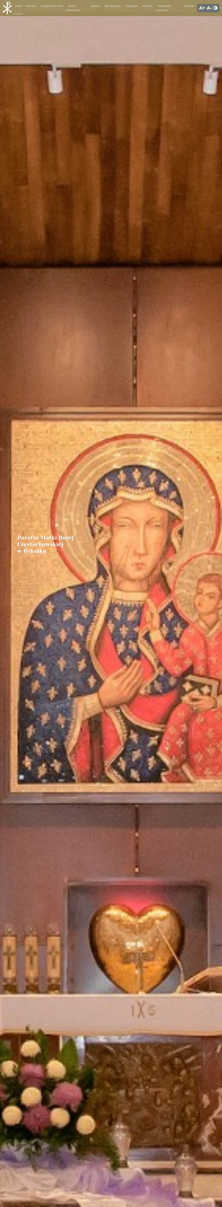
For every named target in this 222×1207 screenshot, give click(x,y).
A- (209, 8)
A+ (202, 8)
